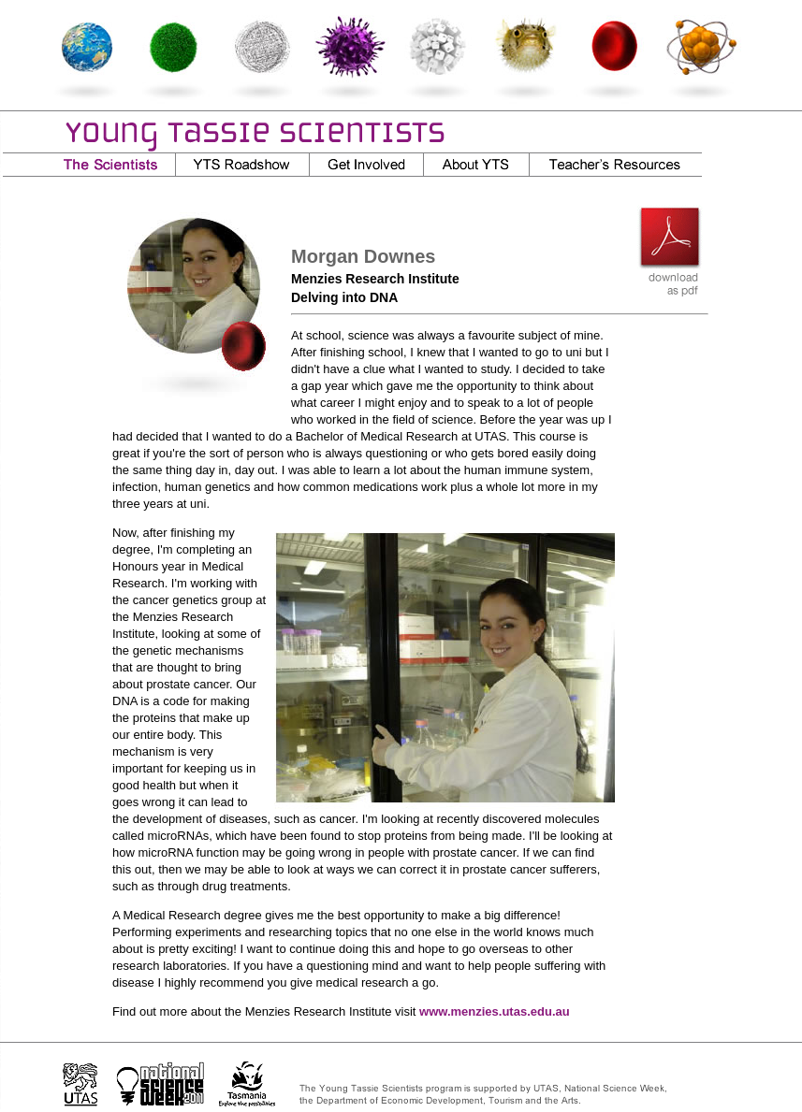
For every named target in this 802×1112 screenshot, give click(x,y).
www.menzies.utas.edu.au (494, 1011)
